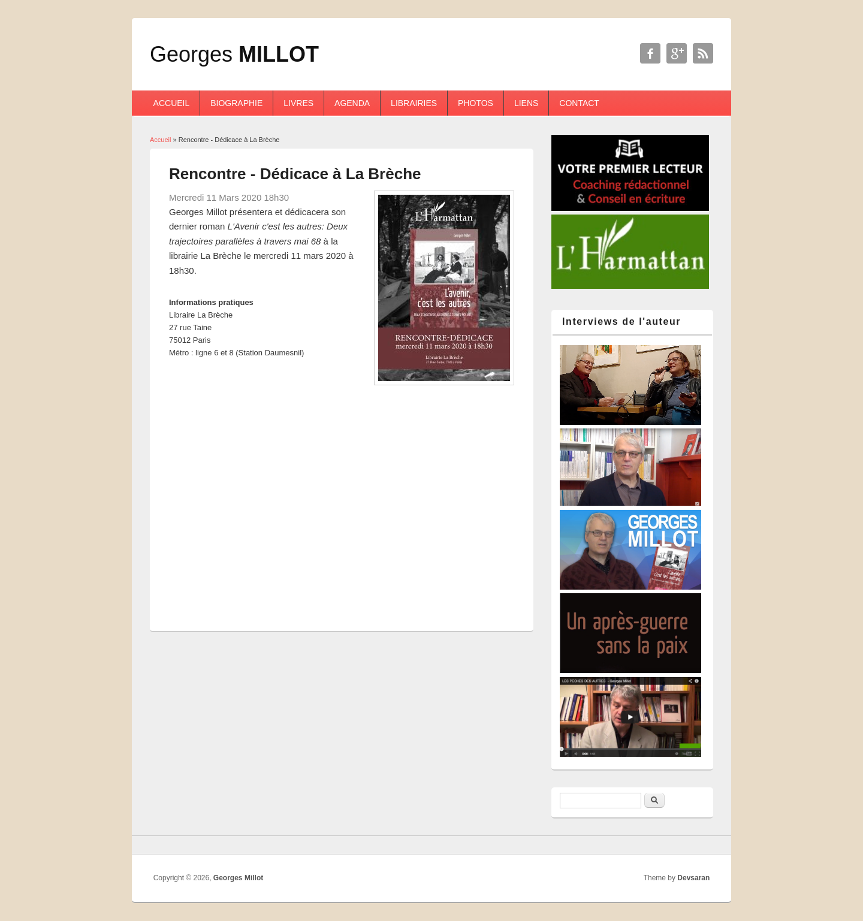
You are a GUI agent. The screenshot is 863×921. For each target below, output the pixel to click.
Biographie (236, 103)
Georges (234, 54)
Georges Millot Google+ (676, 53)
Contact (579, 103)
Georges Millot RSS (703, 53)
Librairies (414, 103)
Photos (475, 103)
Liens (526, 103)
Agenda (352, 103)
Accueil (171, 103)
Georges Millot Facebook (650, 53)
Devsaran (693, 878)
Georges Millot (238, 878)
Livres (298, 103)
